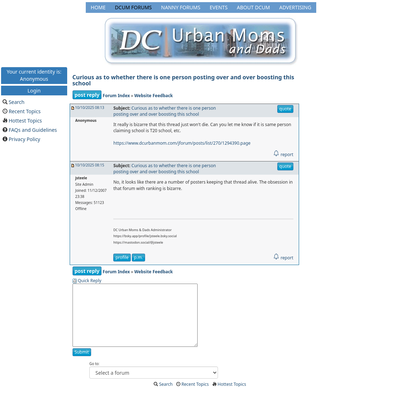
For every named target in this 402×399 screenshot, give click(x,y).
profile (121, 257)
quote (285, 109)
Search (16, 102)
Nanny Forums (180, 7)
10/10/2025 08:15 (89, 165)
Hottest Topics (25, 120)
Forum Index (116, 96)
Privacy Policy (24, 139)
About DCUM (253, 7)
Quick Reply (89, 281)
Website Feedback (153, 96)
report (283, 154)
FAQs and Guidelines (33, 129)
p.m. (138, 257)
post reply (87, 94)
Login (34, 90)
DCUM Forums (133, 7)
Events (219, 7)
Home (98, 7)
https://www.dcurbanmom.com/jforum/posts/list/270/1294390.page (181, 143)
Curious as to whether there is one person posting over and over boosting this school (183, 80)
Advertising (295, 7)
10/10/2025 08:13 (89, 107)
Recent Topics (25, 111)
